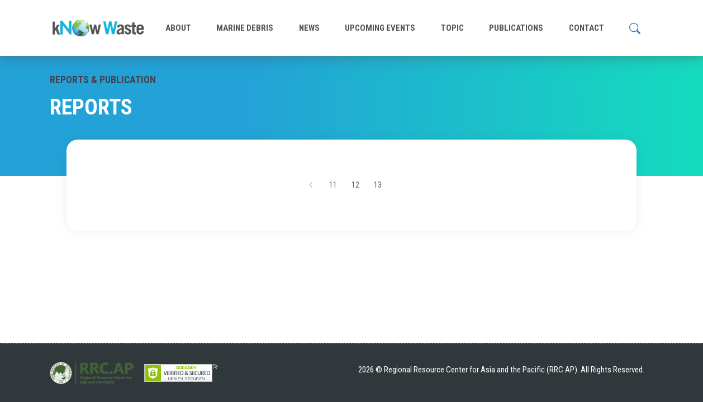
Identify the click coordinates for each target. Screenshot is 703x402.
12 (355, 184)
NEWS (309, 28)
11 (333, 184)
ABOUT (178, 28)
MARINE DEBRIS (244, 28)
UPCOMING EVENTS (380, 28)
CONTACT (586, 28)
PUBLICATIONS (516, 28)
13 (378, 184)
